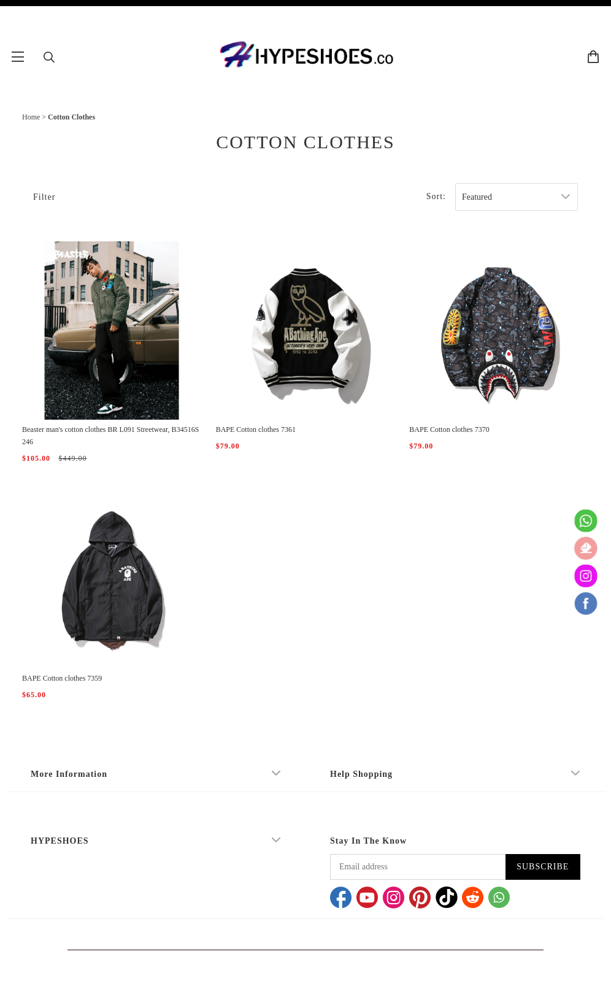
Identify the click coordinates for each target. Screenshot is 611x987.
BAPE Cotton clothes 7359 (62, 678)
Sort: (436, 196)
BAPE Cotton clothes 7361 (256, 429)
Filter (44, 197)
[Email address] (417, 867)
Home (31, 117)
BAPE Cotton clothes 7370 (449, 429)
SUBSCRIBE (543, 866)
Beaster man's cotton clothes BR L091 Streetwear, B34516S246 (110, 435)
